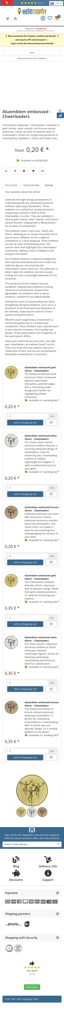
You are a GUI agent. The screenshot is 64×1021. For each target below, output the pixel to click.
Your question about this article (22, 191)
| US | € (56, 3)
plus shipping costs (27, 999)
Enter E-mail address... (32, 844)
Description (11, 185)
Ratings (49, 185)
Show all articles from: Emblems (32, 58)
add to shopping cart (25, 422)
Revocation (32, 987)
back (32, 52)
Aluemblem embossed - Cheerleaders (26, 114)
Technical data (31, 185)
